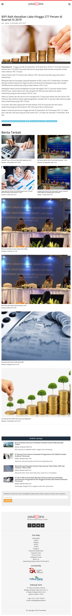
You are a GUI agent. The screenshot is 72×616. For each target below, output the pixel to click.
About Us (36, 559)
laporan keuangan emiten (37, 121)
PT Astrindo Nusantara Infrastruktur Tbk (13, 121)
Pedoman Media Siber (36, 551)
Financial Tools (36, 553)
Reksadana (36, 538)
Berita (36, 544)
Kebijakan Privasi (36, 557)
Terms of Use (36, 555)
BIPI (27, 121)
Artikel (36, 547)
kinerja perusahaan (51, 121)
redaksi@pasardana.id (38, 600)
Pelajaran (36, 549)
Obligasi (36, 542)
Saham (36, 540)
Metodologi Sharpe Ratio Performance (36, 561)
